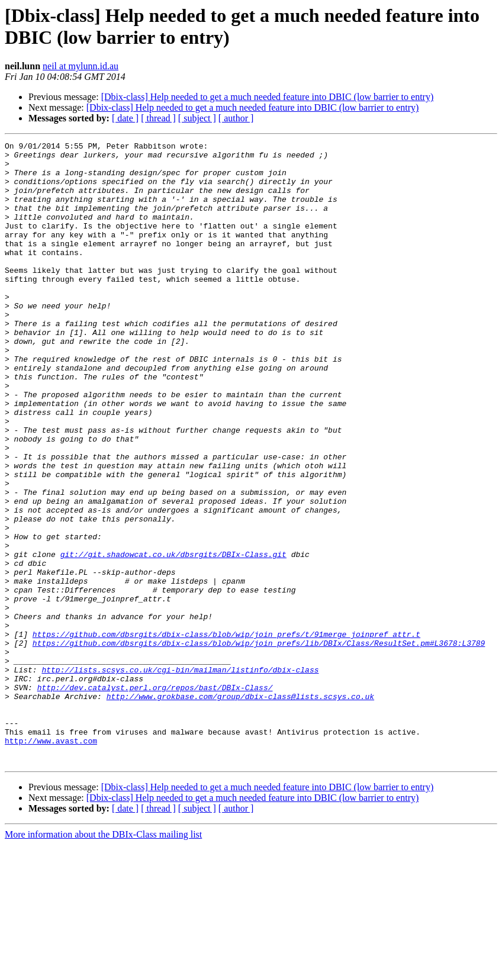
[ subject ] (197, 118)
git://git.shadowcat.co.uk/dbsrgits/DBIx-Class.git (173, 637)
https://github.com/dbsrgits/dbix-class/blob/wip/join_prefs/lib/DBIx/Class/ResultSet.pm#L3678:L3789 (259, 744)
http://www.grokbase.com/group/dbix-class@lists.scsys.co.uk (240, 808)
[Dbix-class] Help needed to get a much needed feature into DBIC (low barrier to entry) (267, 97)
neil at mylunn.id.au (80, 66)
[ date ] (125, 118)
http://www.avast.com (51, 861)
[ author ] (236, 118)
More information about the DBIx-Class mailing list (103, 959)
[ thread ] (158, 118)
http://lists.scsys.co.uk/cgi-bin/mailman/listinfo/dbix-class (179, 776)
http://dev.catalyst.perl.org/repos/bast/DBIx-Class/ (155, 797)
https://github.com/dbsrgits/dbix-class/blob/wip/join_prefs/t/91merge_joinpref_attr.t (226, 733)
